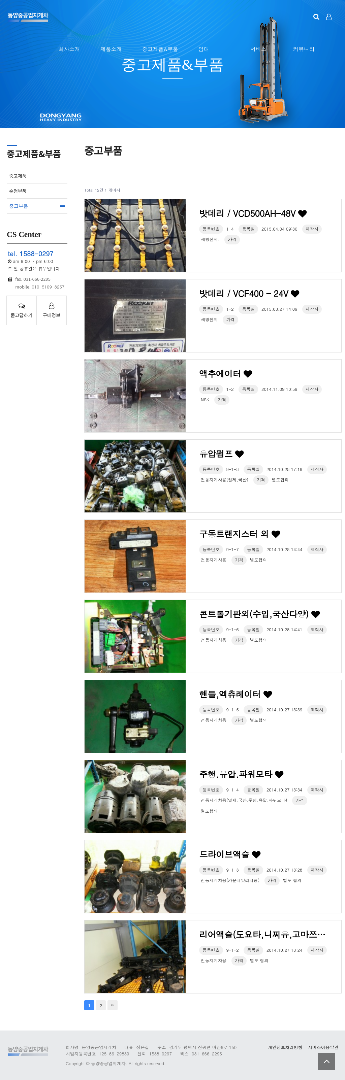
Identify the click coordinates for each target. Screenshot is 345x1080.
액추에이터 (225, 373)
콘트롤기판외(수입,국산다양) (259, 613)
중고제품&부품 (160, 49)
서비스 (258, 49)
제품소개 (111, 49)
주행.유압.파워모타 (241, 774)
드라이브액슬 (229, 854)
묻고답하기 (21, 310)
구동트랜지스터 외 (239, 533)
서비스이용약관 (323, 1047)
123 (28, 17)
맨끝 (112, 1005)
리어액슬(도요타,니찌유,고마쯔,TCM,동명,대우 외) (263, 934)
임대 (203, 49)
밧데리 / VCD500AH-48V (252, 213)
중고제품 (18, 175)
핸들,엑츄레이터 (235, 694)
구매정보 (51, 310)
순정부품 (18, 191)
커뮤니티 (304, 49)
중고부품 (18, 206)
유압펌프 (221, 453)
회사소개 (69, 49)
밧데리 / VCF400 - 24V (249, 293)
